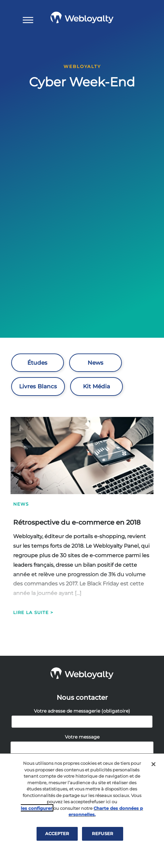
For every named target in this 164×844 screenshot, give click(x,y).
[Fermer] (153, 766)
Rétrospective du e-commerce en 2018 (77, 522)
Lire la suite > (33, 612)
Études (37, 362)
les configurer (36, 809)
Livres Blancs (38, 386)
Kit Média (96, 386)
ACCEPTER (57, 835)
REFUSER (102, 835)
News (95, 362)
